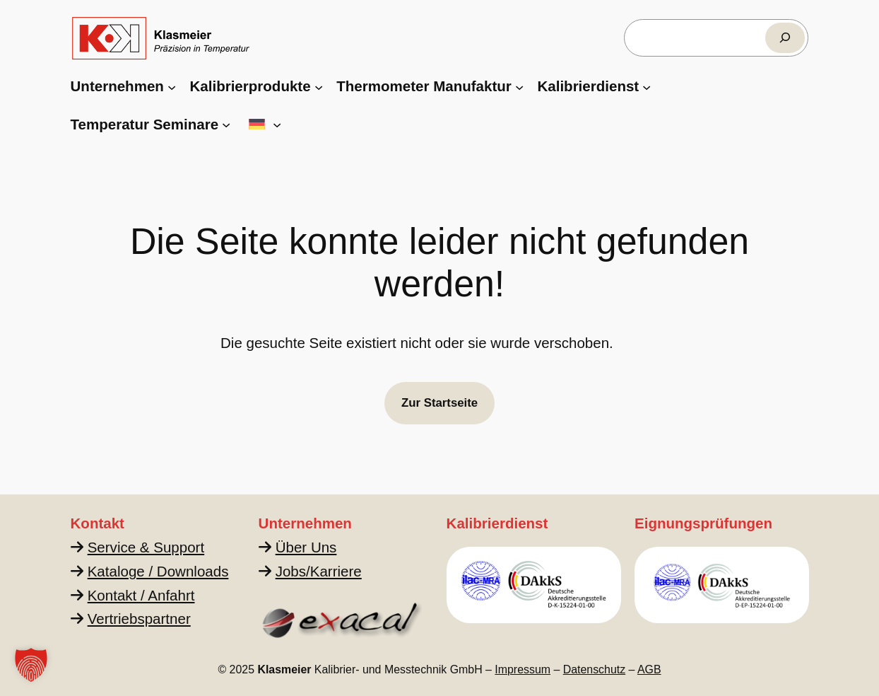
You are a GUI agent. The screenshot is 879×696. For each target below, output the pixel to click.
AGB (649, 669)
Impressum (522, 669)
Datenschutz (594, 669)
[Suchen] (785, 38)
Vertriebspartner (138, 618)
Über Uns (305, 547)
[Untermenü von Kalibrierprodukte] (318, 86)
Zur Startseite (439, 403)
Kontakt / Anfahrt (140, 595)
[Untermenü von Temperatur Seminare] (226, 124)
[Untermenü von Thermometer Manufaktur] (519, 86)
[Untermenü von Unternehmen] (171, 86)
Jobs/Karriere (318, 571)
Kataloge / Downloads (157, 571)
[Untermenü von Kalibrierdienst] (646, 86)
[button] (31, 665)
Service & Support (145, 547)
